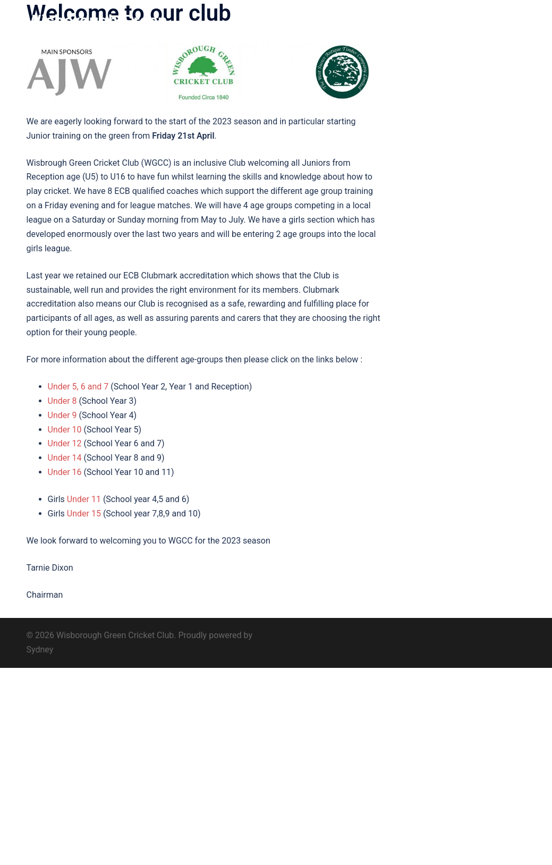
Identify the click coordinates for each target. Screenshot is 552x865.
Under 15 (84, 513)
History (325, 31)
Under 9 (62, 415)
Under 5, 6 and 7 (78, 386)
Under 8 (62, 401)
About (289, 31)
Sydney (40, 649)
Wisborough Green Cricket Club (97, 31)
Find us (456, 31)
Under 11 (84, 499)
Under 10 (66, 430)
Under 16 (65, 472)
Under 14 (65, 458)
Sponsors (412, 31)
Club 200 (367, 31)
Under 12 (65, 443)
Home (254, 31)
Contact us (500, 31)
